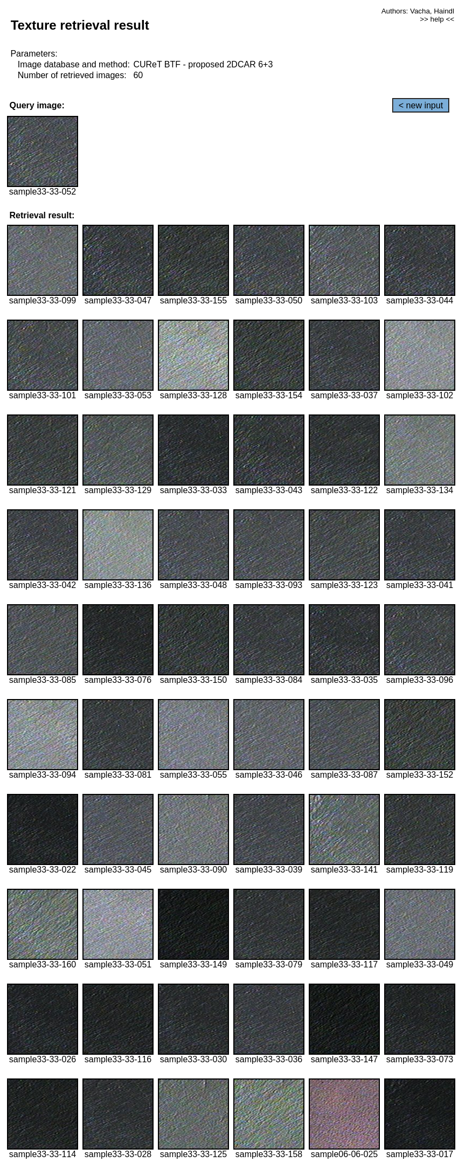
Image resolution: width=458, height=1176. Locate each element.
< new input (421, 105)
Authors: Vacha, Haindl (417, 11)
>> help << (437, 19)
